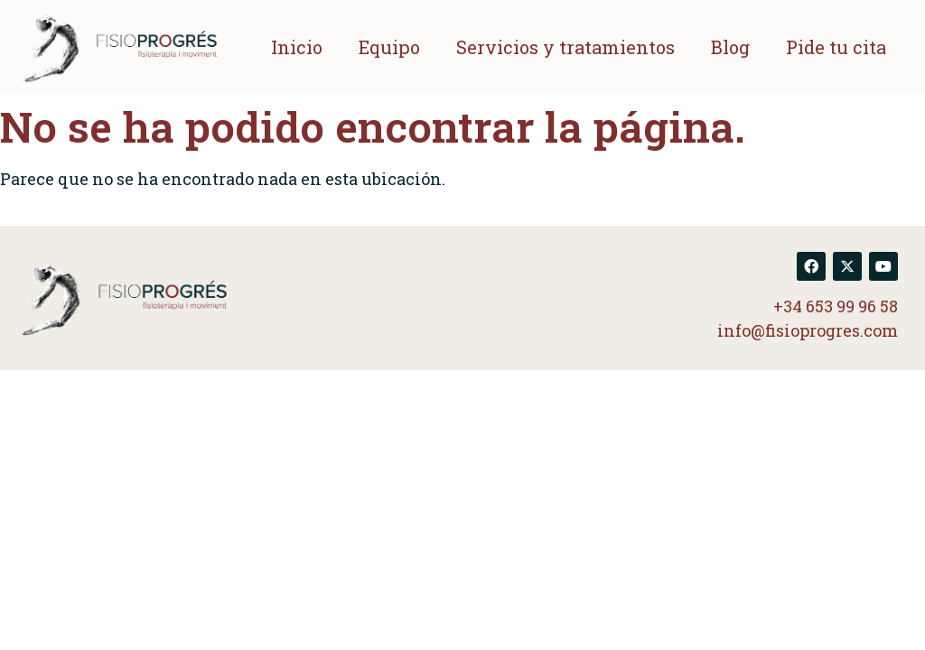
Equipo (389, 47)
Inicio (296, 47)
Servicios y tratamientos (565, 47)
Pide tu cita (836, 47)
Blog (730, 47)
